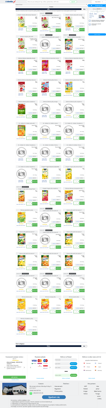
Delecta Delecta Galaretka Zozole (50, 58)
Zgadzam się (54, 397)
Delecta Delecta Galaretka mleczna (74, 58)
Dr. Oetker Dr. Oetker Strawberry (73, 123)
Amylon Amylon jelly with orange (73, 15)
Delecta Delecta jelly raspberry (74, 101)
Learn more (97, 34)
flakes (48, 346)
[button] (4, 370)
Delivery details (91, 378)
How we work (58, 386)
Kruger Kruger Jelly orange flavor (26, 189)
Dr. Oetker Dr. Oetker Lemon (50, 123)
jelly (48, 9)
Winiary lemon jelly (27, 297)
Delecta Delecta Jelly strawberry (27, 101)
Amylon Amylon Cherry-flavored (50, 15)
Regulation (58, 389)
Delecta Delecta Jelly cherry (50, 80)
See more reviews (15, 379)
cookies (24, 400)
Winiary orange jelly (50, 297)
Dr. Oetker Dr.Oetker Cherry (50, 145)
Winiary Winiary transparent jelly (73, 188)
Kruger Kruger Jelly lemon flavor (74, 166)
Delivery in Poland (66, 378)
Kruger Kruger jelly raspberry (50, 188)
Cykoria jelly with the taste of (50, 210)
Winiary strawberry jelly (27, 318)
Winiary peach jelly (74, 297)
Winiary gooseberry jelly (27, 210)
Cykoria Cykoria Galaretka (74, 37)
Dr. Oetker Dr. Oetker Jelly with (27, 123)
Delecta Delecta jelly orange (50, 101)
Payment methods (40, 378)
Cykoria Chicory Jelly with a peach (50, 37)
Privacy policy (58, 391)
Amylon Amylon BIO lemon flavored (27, 15)
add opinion (14, 377)
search (73, 2)
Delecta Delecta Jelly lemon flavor (74, 80)
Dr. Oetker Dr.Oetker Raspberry (27, 166)
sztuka (42, 13)
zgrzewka (49, 13)
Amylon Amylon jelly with (26, 36)
